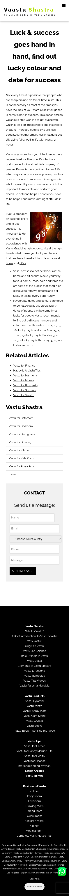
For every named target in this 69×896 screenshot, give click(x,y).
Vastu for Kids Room (21, 458)
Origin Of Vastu (34, 646)
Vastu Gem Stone (34, 715)
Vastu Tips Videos (34, 680)
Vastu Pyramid (34, 701)
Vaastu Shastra (34, 886)
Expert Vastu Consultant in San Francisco (41, 872)
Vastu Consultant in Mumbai (27, 853)
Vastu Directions (34, 670)
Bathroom (34, 801)
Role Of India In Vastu (34, 656)
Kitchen (34, 825)
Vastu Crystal (34, 720)
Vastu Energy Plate (34, 711)
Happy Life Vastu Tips (27, 370)
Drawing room (35, 806)
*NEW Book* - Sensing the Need (34, 730)
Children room (34, 821)
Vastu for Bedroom (21, 426)
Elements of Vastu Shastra (34, 665)
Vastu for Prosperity (25, 385)
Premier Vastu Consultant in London (42, 861)
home (9, 263)
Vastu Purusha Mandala (34, 685)
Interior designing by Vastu (34, 766)
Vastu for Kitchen (19, 450)
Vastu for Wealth (23, 395)
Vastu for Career (34, 746)
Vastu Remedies (34, 675)
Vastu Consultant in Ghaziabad (30, 849)
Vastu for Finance (24, 365)
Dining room (34, 811)
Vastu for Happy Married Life (34, 751)
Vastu (9, 154)
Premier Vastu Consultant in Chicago (20, 868)
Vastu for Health (34, 756)
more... (13, 474)
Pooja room (34, 796)
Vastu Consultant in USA (17, 856)
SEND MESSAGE (22, 571)
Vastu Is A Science (34, 651)
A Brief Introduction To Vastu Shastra (34, 636)
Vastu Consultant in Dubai (44, 856)
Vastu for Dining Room (23, 434)
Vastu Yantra (35, 706)
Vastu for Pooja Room (22, 466)
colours (46, 300)
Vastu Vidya (34, 661)
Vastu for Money (23, 380)
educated (12, 134)
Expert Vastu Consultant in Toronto (46, 865)
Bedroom (34, 791)
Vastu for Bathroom (21, 418)
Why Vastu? (34, 641)
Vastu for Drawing (20, 442)
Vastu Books (35, 725)
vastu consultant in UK (55, 853)
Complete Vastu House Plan (34, 835)
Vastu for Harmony (25, 375)
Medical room (34, 830)
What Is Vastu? (34, 631)
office (23, 263)
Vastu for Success (24, 390)
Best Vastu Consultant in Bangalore (20, 845)
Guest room (34, 816)
